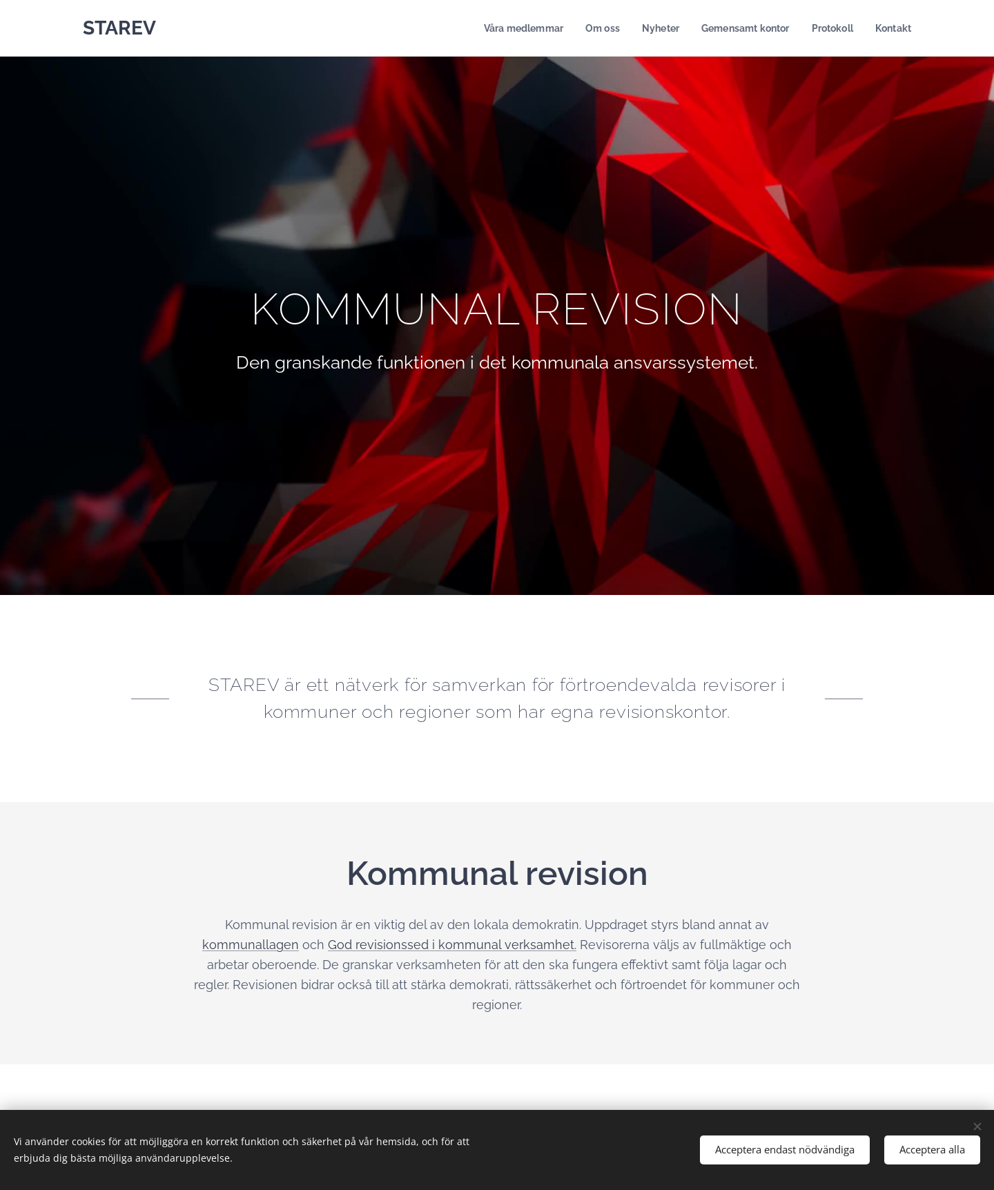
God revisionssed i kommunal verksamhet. (452, 944)
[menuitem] (508, 28)
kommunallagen (250, 944)
